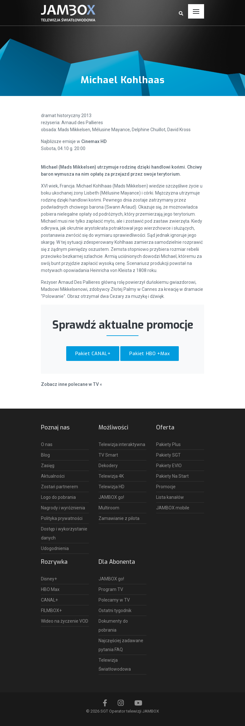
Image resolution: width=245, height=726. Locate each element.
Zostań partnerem (59, 486)
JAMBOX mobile (172, 507)
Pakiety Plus (168, 444)
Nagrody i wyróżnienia (63, 507)
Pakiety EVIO (169, 465)
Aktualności (53, 476)
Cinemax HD (94, 141)
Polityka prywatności (62, 518)
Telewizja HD (111, 486)
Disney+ (49, 578)
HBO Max (50, 589)
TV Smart (108, 455)
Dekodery (108, 465)
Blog (45, 455)
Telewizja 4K (111, 476)
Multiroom (109, 507)
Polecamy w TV (114, 599)
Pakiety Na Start (172, 476)
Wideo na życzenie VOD (64, 621)
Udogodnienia (55, 548)
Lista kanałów (170, 497)
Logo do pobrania (58, 497)
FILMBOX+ (51, 610)
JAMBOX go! (111, 497)
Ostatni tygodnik (115, 610)
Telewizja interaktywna (122, 444)
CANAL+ (49, 599)
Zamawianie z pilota (119, 518)
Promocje (166, 486)
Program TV (111, 589)
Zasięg (47, 465)
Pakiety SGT (168, 455)
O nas (46, 444)
